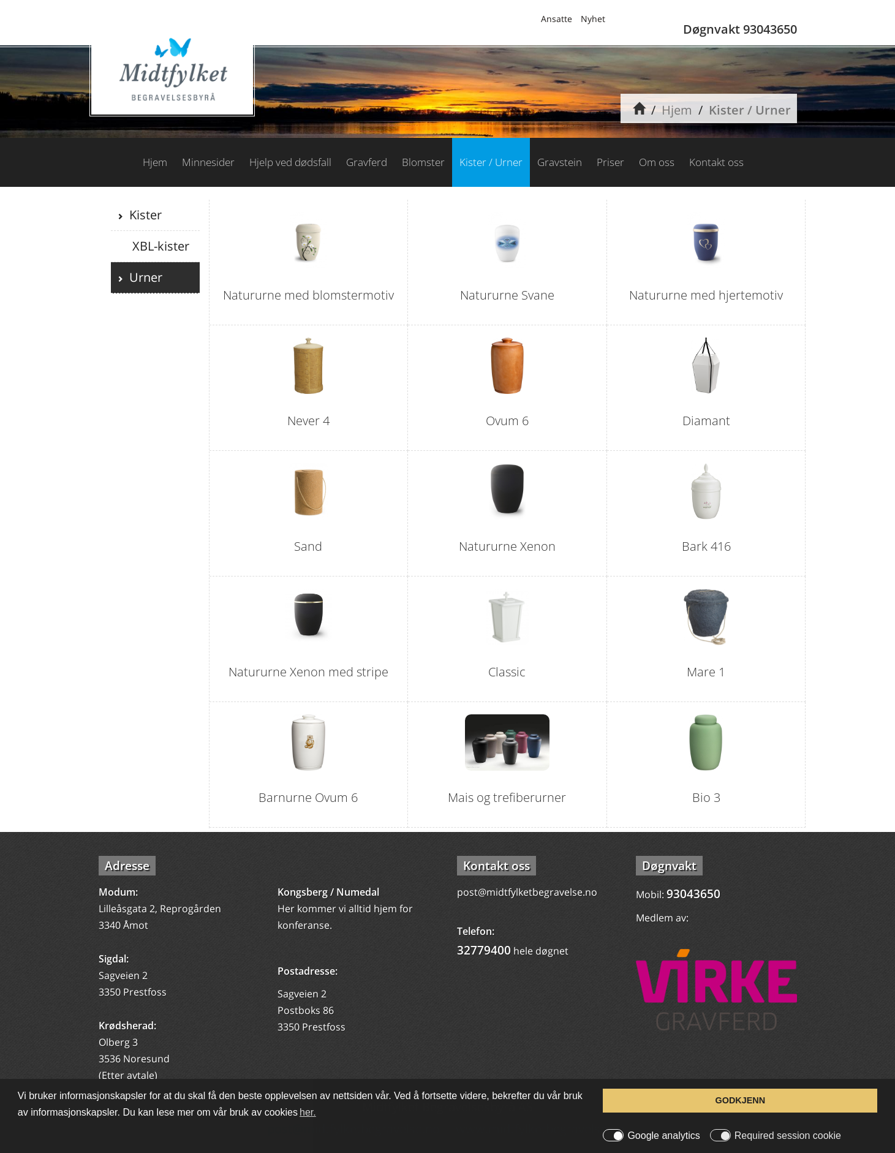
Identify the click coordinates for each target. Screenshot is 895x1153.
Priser (610, 162)
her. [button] (308, 1112)
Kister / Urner (750, 110)
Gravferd (366, 162)
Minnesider (208, 162)
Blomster (423, 162)
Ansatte (556, 19)
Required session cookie (788, 1136)
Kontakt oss (716, 162)
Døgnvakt (669, 866)
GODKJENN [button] (741, 1100)
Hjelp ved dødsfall (290, 162)
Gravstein (559, 162)
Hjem (677, 110)
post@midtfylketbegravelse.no (527, 892)
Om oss (656, 162)
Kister (142, 214)
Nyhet (593, 19)
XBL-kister (159, 246)
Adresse (127, 866)
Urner (142, 277)
